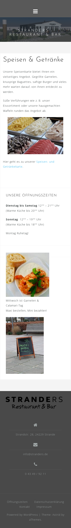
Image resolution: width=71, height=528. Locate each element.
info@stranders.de (35, 454)
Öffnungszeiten (17, 502)
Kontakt (25, 507)
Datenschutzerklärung (49, 502)
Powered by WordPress (22, 514)
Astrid (56, 514)
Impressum (44, 507)
